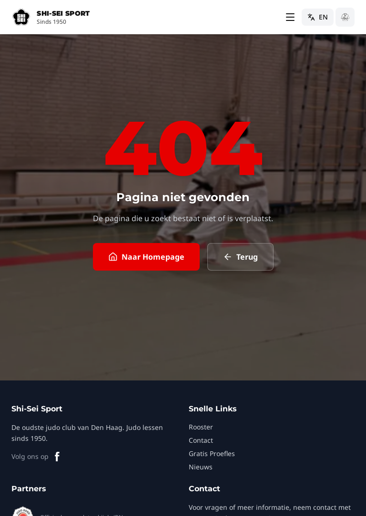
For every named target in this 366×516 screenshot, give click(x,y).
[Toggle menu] (290, 17)
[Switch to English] (318, 17)
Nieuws (201, 466)
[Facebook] (57, 456)
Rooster (201, 426)
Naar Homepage (146, 257)
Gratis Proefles (212, 453)
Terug (240, 257)
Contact (201, 440)
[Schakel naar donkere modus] (345, 17)
